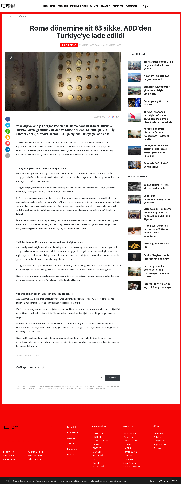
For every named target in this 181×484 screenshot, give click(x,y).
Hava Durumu (129, 433)
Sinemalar (128, 455)
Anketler (157, 437)
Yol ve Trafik (129, 437)
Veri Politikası (9, 459)
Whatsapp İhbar (35, 455)
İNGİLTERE (49, 6)
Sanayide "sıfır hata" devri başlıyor (156, 165)
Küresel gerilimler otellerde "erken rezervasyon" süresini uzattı (156, 134)
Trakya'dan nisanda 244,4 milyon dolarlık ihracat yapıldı (158, 65)
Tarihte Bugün (130, 451)
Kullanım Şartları (35, 451)
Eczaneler (127, 444)
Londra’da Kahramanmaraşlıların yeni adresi (157, 199)
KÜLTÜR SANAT (22, 16)
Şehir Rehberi (129, 462)
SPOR (95, 459)
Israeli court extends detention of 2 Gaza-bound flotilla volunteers (156, 231)
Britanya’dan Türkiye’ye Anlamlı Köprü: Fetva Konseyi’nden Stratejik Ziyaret (157, 214)
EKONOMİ (131, 6)
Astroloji (158, 448)
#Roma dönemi (23, 355)
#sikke (36, 355)
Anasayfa (8, 16)
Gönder (112, 377)
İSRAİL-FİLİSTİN (79, 6)
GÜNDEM (117, 6)
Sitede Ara (158, 433)
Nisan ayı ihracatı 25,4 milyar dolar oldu (156, 77)
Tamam (163, 481)
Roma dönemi (52, 150)
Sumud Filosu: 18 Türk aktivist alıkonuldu (156, 186)
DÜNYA (94, 6)
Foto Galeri (70, 427)
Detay (151, 481)
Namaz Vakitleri (130, 440)
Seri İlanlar (128, 459)
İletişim (68, 454)
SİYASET (105, 6)
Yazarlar (69, 438)
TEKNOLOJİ (98, 466)
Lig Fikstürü (128, 448)
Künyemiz (70, 449)
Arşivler (68, 443)
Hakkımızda (8, 451)
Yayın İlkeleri (8, 455)
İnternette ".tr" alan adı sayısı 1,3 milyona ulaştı (157, 285)
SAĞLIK (96, 462)
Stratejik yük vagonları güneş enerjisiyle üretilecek (157, 90)
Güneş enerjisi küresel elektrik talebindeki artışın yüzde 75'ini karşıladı (156, 150)
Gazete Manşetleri (131, 466)
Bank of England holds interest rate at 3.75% (156, 257)
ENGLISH (63, 6)
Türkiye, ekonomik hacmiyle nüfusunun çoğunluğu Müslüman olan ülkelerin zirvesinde (158, 117)
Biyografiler (159, 440)
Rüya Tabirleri (160, 444)
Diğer (146, 6)
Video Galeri (71, 432)
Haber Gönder (34, 459)
